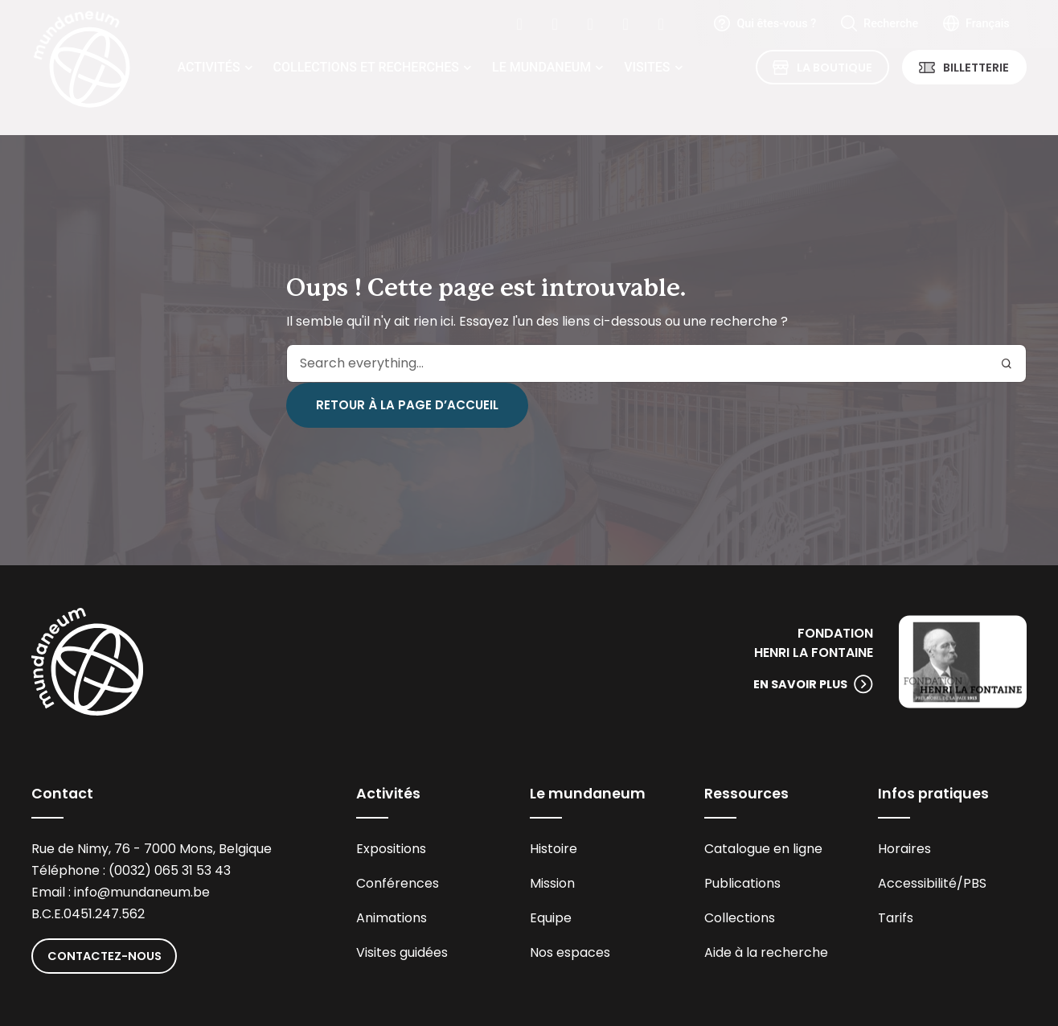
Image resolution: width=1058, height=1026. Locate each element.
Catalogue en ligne (763, 848)
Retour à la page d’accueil (407, 404)
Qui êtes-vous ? (776, 24)
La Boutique (834, 68)
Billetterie (976, 68)
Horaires (904, 848)
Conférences (397, 883)
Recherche (890, 24)
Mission (552, 883)
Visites (647, 67)
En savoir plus (800, 684)
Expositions (391, 848)
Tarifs (895, 918)
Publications (742, 883)
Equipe (551, 918)
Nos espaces (570, 952)
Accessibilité (917, 883)
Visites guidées (402, 952)
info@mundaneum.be (142, 892)
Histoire (553, 848)
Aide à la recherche (766, 952)
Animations (391, 918)
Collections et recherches (366, 67)
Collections (739, 918)
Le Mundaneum (541, 67)
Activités (208, 67)
